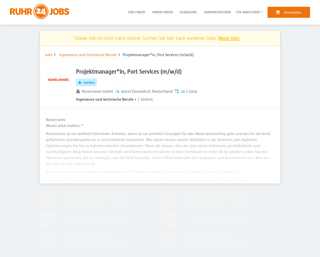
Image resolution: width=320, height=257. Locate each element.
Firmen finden (162, 12)
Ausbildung (188, 12)
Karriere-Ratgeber (217, 12)
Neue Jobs (229, 38)
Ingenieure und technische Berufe (88, 54)
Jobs (48, 54)
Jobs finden (136, 12)
